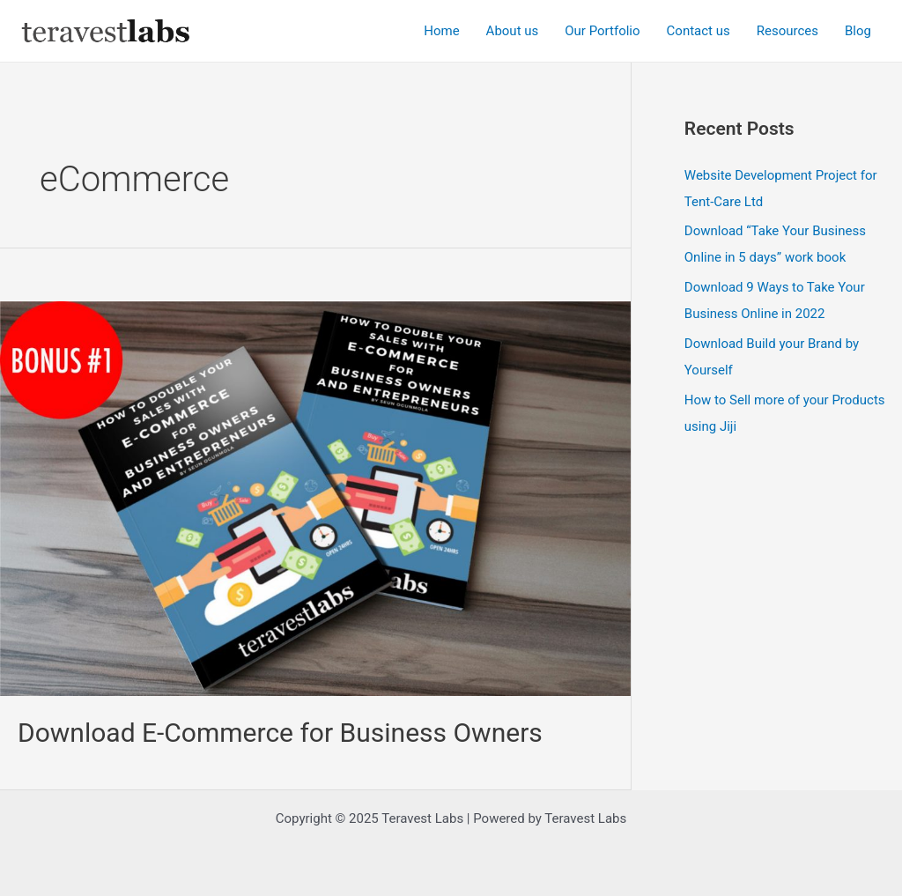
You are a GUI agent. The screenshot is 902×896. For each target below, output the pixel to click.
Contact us (698, 31)
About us (512, 31)
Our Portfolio (602, 31)
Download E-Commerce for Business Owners (280, 732)
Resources (787, 31)
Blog (858, 31)
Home (441, 31)
